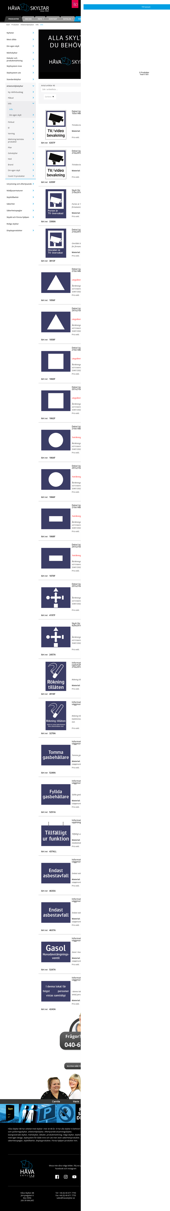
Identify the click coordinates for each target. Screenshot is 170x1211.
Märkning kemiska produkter (16, 140)
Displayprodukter (14, 230)
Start (8, 25)
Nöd (10, 159)
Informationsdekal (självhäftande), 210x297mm (81, 664)
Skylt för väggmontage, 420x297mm (83, 624)
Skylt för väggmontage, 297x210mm (146, 309)
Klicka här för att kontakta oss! (85, 1066)
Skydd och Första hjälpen (18, 217)
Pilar (10, 147)
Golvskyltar (13, 153)
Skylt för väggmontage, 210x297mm (146, 112)
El (8, 128)
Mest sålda (11, 39)
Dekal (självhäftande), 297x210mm (83, 309)
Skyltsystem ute (14, 72)
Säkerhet (11, 204)
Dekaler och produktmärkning (14, 59)
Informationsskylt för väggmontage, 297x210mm (85, 742)
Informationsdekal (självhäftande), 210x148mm (144, 861)
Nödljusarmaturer (15, 190)
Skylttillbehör (13, 197)
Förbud (11, 122)
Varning (11, 133)
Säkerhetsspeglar (14, 210)
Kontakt (53, 19)
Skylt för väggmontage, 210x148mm (146, 270)
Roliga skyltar (13, 224)
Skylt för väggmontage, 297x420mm (146, 151)
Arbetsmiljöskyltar (27, 25)
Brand (10, 164)
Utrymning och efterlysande (19, 184)
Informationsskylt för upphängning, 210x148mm (85, 821)
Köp (95, 142)
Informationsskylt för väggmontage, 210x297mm (148, 624)
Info (37, 25)
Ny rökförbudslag (15, 92)
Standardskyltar (14, 79)
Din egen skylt (13, 46)
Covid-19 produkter (16, 176)
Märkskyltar (12, 52)
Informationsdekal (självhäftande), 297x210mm (144, 743)
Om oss (28, 19)
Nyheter (10, 33)
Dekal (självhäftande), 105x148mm (83, 112)
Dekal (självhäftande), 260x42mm (146, 230)
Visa (95, 1009)
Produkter (13, 19)
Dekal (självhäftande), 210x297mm (83, 151)
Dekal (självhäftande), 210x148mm (83, 270)
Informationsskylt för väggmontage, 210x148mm (85, 860)
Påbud (11, 98)
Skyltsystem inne (14, 66)
